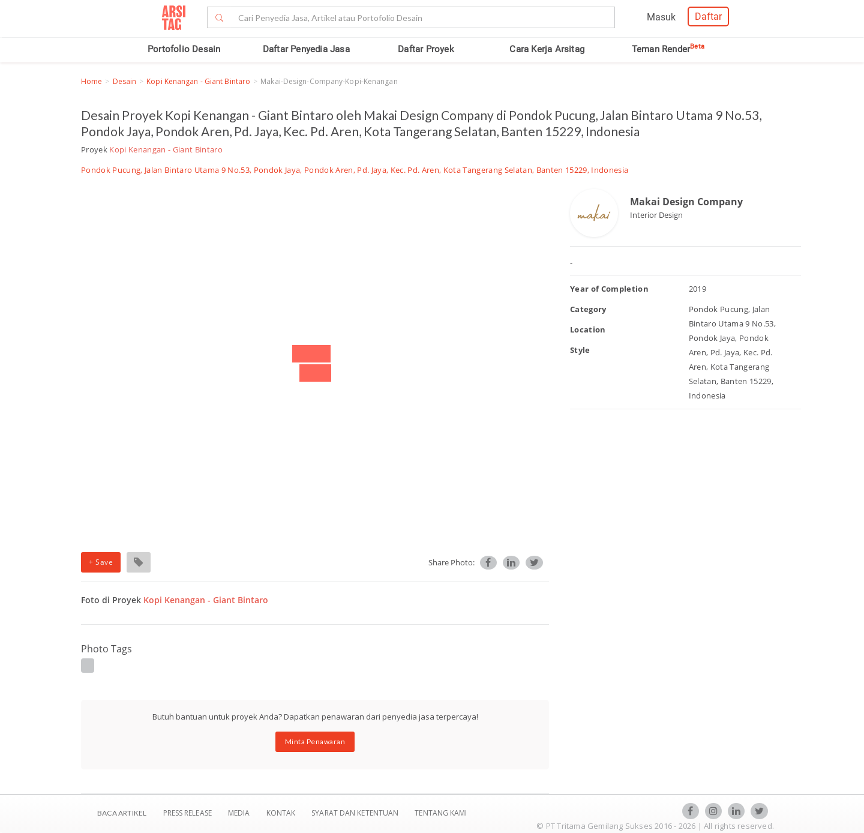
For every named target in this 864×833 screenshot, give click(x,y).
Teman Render (668, 49)
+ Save (101, 562)
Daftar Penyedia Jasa (306, 49)
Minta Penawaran (315, 741)
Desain (125, 81)
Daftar (708, 16)
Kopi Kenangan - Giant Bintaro (198, 81)
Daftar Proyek (426, 49)
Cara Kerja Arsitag (546, 49)
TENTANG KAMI (441, 813)
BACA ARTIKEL (121, 812)
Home (91, 81)
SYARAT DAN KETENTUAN (355, 813)
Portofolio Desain (184, 49)
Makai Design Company (686, 201)
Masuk (661, 17)
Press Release (187, 813)
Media (240, 813)
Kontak (282, 813)
